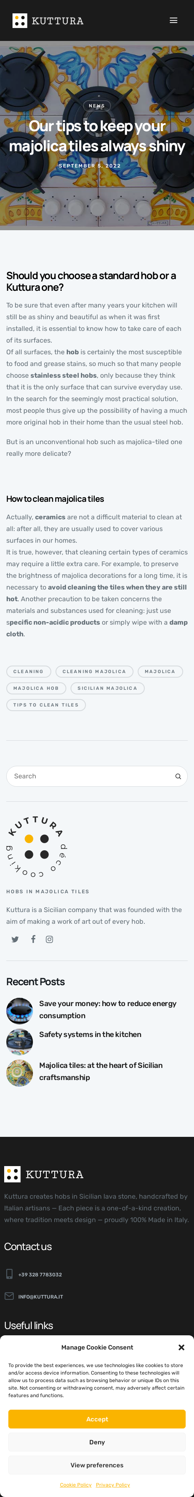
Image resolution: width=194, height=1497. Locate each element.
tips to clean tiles (46, 705)
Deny (97, 1442)
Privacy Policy (113, 1485)
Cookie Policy (76, 1485)
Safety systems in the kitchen (90, 1034)
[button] (181, 1347)
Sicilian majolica (107, 688)
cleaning (28, 671)
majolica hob (36, 688)
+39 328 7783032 (40, 1275)
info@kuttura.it (40, 1297)
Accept (97, 1419)
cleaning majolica (94, 671)
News (97, 106)
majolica (160, 671)
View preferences (97, 1465)
